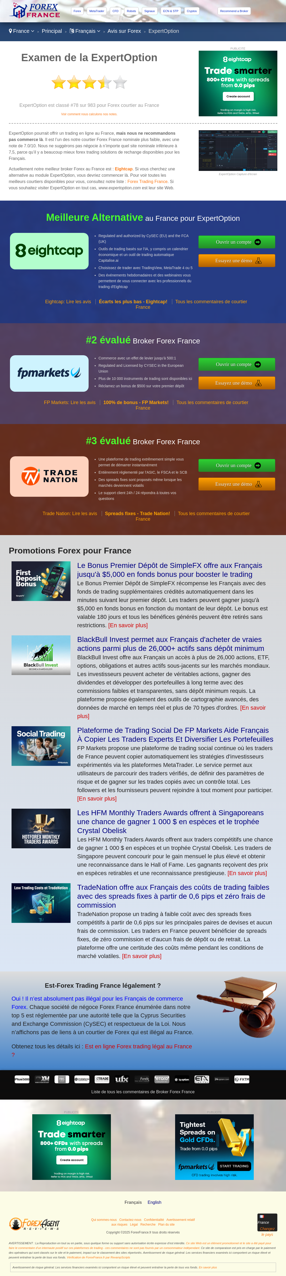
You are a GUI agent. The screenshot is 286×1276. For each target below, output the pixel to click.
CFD (115, 11)
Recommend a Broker (234, 11)
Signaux (149, 11)
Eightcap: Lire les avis (68, 327)
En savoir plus (208, 1267)
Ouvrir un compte (260, 245)
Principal (52, 31)
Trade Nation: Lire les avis (69, 539)
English (154, 1202)
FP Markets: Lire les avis (70, 428)
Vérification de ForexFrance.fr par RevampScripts (98, 1257)
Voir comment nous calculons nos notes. (89, 114)
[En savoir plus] (128, 625)
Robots (131, 11)
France (21, 31)
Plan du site (166, 1224)
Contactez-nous (130, 1220)
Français (84, 31)
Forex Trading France (147, 181)
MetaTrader (96, 11)
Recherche (147, 1224)
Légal (134, 1224)
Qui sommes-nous (104, 1220)
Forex (77, 11)
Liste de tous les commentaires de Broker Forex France (143, 1092)
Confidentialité (154, 1220)
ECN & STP (171, 11)
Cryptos (192, 11)
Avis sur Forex (124, 31)
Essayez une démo (260, 257)
